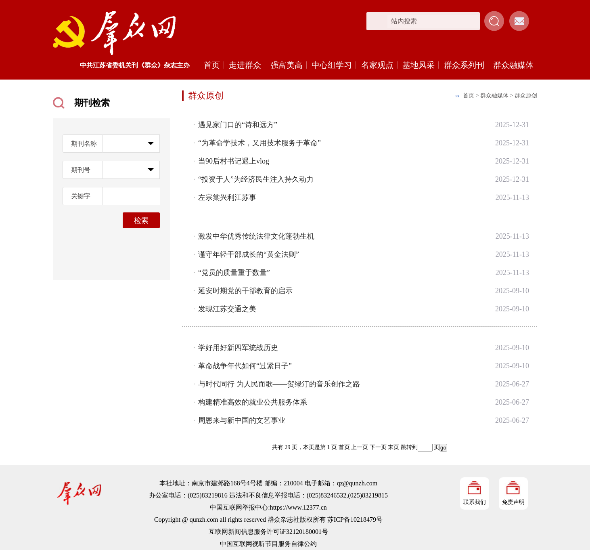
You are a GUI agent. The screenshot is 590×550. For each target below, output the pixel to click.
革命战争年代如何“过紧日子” (245, 366)
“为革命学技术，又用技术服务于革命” (259, 143)
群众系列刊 (464, 65)
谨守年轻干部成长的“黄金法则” (248, 254)
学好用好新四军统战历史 (238, 348)
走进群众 (245, 65)
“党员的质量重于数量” (234, 273)
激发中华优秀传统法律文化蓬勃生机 (256, 236)
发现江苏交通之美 (227, 309)
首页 (212, 65)
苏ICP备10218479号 (355, 519)
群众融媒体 (513, 65)
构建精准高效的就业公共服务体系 (252, 402)
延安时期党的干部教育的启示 (245, 291)
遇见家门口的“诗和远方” (237, 125)
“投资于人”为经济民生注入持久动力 (256, 179)
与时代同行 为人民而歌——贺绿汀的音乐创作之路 (279, 384)
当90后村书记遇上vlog (233, 161)
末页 (393, 447)
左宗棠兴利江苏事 (227, 197)
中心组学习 (332, 65)
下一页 (378, 447)
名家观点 (377, 65)
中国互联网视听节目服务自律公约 (268, 543)
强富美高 (286, 65)
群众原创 (526, 95)
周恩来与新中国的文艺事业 (241, 420)
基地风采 (418, 65)
